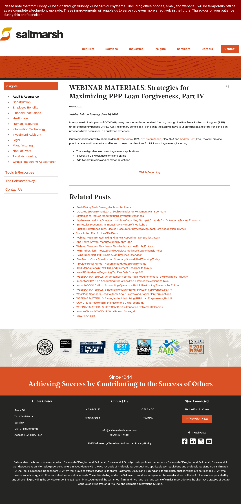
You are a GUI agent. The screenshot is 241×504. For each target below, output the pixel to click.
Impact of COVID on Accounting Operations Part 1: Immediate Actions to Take (122, 281)
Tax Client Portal (23, 416)
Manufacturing (23, 145)
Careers (207, 49)
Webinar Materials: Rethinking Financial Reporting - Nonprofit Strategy (118, 237)
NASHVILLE (92, 409)
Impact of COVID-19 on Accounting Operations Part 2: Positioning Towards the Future (127, 285)
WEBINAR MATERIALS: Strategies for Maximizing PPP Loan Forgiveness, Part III (124, 298)
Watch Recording (149, 172)
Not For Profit (22, 151)
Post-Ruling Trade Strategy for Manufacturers (103, 207)
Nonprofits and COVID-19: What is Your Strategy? (105, 311)
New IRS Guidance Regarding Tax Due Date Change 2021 (110, 272)
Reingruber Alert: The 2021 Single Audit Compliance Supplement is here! (119, 250)
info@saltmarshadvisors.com (119, 430)
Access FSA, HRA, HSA (28, 435)
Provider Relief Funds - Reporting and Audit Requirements (111, 263)
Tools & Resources (19, 172)
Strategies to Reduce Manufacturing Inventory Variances (110, 216)
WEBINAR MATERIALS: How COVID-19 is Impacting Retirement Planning (119, 307)
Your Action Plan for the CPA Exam (97, 233)
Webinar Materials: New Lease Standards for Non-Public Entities (114, 246)
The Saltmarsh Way (20, 180)
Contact (230, 49)
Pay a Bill (19, 410)
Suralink (19, 422)
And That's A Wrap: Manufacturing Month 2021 (104, 242)
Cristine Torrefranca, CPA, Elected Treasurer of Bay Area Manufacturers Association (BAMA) (131, 229)
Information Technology (29, 129)
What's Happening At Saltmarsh (34, 161)
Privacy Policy (143, 443)
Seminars (184, 49)
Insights (160, 49)
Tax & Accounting (25, 156)
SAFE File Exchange (26, 428)
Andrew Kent (187, 139)
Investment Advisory (27, 134)
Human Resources (26, 124)
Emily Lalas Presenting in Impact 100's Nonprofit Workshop (111, 224)
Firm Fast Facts (197, 432)
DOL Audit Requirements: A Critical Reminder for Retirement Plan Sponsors (121, 211)
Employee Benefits (25, 107)
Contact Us (14, 189)
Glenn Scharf (153, 139)
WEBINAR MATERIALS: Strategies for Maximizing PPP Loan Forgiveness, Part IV (124, 289)
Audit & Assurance (26, 96)
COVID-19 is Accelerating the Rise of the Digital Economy (110, 302)
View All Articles (85, 315)
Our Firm (88, 49)
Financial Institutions (27, 113)
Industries (136, 49)
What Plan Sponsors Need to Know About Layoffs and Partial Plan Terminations (123, 294)
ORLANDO (147, 409)
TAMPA (148, 418)
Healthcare (20, 118)
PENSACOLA (92, 418)
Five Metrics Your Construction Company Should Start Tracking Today (118, 259)
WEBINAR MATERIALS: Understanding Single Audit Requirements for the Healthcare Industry (132, 276)
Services (111, 49)
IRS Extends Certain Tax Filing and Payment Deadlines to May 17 (114, 268)
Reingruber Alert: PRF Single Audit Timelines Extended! (109, 255)
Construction (22, 102)
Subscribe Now (196, 419)
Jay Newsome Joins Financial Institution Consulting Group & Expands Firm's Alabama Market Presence (138, 220)
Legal (16, 140)
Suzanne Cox (125, 139)
